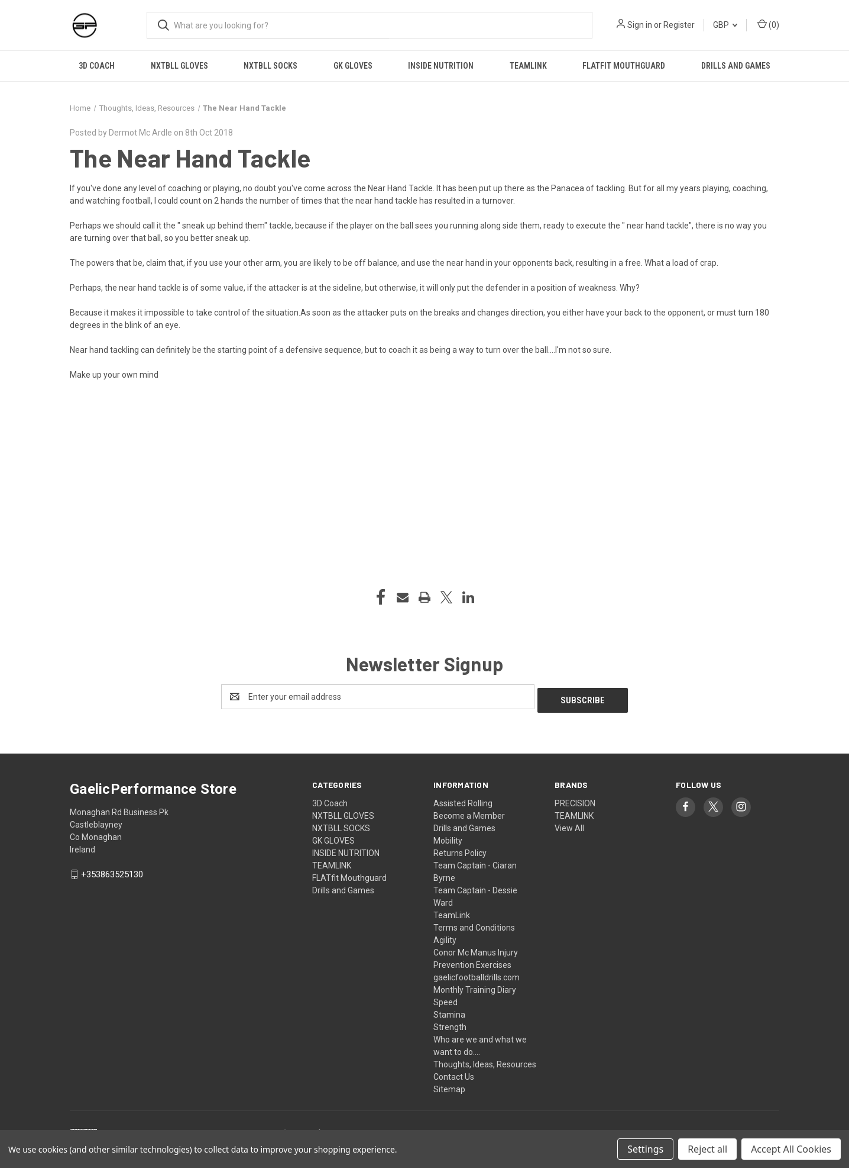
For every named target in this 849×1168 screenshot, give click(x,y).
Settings (645, 1149)
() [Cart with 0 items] (768, 24)
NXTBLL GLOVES (179, 65)
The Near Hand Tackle (190, 157)
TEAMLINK (528, 65)
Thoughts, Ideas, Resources (484, 1061)
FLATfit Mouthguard (623, 65)
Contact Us (453, 1073)
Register (679, 25)
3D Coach (97, 65)
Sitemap (449, 1085)
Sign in (639, 25)
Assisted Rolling (462, 800)
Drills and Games (735, 65)
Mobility (447, 837)
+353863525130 (112, 871)
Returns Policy (460, 849)
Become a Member (469, 812)
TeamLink (451, 911)
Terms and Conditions (474, 924)
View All (569, 824)
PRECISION (575, 800)
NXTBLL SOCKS (270, 65)
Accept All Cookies (791, 1149)
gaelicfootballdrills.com (476, 974)
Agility (444, 936)
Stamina (449, 1011)
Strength (449, 1023)
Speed (445, 998)
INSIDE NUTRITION (441, 65)
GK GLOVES (352, 65)
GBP (725, 25)
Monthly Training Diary (474, 986)
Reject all (707, 1149)
